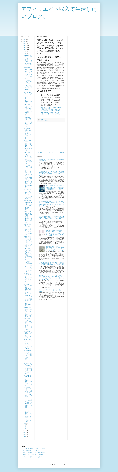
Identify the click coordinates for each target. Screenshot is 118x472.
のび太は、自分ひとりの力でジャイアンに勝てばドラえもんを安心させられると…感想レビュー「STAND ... (28, 344)
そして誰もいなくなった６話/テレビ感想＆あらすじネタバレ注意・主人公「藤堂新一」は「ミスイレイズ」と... (28, 133)
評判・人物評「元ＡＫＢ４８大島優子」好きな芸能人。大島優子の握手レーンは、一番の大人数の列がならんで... (28, 158)
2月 (25, 434)
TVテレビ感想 (44, 120)
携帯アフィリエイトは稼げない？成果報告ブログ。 (35, 455)
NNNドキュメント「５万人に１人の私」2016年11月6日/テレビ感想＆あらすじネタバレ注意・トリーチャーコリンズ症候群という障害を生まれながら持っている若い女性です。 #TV (51, 277)
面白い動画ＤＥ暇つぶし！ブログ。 (31, 451)
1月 (25, 436)
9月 (25, 51)
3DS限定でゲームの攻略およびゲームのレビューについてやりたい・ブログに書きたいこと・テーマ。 (28, 278)
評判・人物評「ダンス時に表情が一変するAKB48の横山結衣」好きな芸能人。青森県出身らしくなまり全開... (28, 110)
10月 (25, 49)
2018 (24, 39)
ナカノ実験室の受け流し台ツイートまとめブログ (34, 448)
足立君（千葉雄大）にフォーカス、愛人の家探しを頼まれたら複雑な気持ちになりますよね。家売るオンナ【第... (28, 145)
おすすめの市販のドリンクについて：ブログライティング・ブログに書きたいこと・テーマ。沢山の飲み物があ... (28, 97)
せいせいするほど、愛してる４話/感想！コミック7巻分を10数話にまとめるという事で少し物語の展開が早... (28, 368)
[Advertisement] (53, 29)
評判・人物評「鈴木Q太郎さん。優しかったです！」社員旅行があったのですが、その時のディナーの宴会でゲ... (28, 254)
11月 (25, 47)
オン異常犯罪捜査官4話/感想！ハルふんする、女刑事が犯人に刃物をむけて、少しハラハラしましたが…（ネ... (28, 356)
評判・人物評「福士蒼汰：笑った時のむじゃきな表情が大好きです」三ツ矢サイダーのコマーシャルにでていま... (28, 266)
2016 (24, 43)
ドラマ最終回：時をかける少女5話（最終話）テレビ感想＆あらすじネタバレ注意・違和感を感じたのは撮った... (28, 324)
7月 (25, 424)
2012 (24, 439)
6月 (25, 426)
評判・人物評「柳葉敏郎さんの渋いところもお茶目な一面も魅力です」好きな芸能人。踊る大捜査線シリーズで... (28, 85)
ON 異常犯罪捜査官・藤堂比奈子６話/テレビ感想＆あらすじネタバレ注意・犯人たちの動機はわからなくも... (28, 182)
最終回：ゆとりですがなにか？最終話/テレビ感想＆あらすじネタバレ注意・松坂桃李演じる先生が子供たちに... (28, 241)
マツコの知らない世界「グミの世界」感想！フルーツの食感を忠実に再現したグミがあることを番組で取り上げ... (28, 416)
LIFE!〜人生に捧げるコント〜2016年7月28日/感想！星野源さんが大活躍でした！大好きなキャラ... (28, 404)
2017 (24, 41)
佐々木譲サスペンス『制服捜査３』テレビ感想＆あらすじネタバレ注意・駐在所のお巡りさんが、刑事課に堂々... (28, 73)
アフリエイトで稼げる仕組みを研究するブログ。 (34, 452)
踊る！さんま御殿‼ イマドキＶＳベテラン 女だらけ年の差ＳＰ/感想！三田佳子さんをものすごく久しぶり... (28, 380)
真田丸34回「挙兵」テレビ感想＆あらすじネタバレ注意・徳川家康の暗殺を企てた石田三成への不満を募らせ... (28, 60)
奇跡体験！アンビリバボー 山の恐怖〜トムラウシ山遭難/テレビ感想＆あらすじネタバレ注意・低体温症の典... (28, 229)
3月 (25, 432)
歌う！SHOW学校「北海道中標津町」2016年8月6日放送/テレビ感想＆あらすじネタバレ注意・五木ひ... (28, 289)
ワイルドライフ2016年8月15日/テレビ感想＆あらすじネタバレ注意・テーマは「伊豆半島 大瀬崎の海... (28, 194)
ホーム (51, 152)
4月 (25, 430)
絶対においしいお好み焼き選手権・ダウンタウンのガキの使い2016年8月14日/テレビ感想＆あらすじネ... (28, 205)
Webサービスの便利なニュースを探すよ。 (33, 457)
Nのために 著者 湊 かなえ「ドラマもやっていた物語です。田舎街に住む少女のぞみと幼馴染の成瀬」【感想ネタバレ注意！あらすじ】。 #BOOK (55, 187)
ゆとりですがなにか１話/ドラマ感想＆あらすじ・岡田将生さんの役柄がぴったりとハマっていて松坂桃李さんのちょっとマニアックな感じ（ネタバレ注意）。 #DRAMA (51, 218)
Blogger (67, 464)
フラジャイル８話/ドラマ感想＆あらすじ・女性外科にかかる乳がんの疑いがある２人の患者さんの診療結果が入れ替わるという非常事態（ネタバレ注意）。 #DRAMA (51, 173)
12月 (25, 45)
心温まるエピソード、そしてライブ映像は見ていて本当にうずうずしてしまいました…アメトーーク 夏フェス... (28, 300)
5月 (25, 428)
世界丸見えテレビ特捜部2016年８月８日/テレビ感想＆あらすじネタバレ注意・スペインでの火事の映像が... (28, 312)
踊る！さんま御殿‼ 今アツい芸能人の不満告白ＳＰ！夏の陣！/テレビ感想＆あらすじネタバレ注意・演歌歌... (28, 217)
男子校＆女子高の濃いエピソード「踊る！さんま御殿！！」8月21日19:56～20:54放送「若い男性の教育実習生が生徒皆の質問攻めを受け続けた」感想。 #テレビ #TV (52, 203)
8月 (25, 53)
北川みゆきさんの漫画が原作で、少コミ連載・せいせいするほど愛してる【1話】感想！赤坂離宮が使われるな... (28, 393)
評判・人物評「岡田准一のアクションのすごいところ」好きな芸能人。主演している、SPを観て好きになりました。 (28, 170)
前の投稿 (62, 152)
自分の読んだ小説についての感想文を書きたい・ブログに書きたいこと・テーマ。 (28, 334)
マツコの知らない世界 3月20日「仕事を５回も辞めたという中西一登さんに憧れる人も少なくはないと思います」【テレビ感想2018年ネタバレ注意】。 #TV (51, 263)
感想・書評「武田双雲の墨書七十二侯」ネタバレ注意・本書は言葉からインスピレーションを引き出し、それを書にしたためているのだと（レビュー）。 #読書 (55, 233)
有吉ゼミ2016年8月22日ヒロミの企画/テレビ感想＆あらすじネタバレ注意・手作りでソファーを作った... (28, 122)
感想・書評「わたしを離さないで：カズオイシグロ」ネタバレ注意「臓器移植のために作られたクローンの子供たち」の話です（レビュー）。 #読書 (55, 248)
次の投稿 (40, 152)
